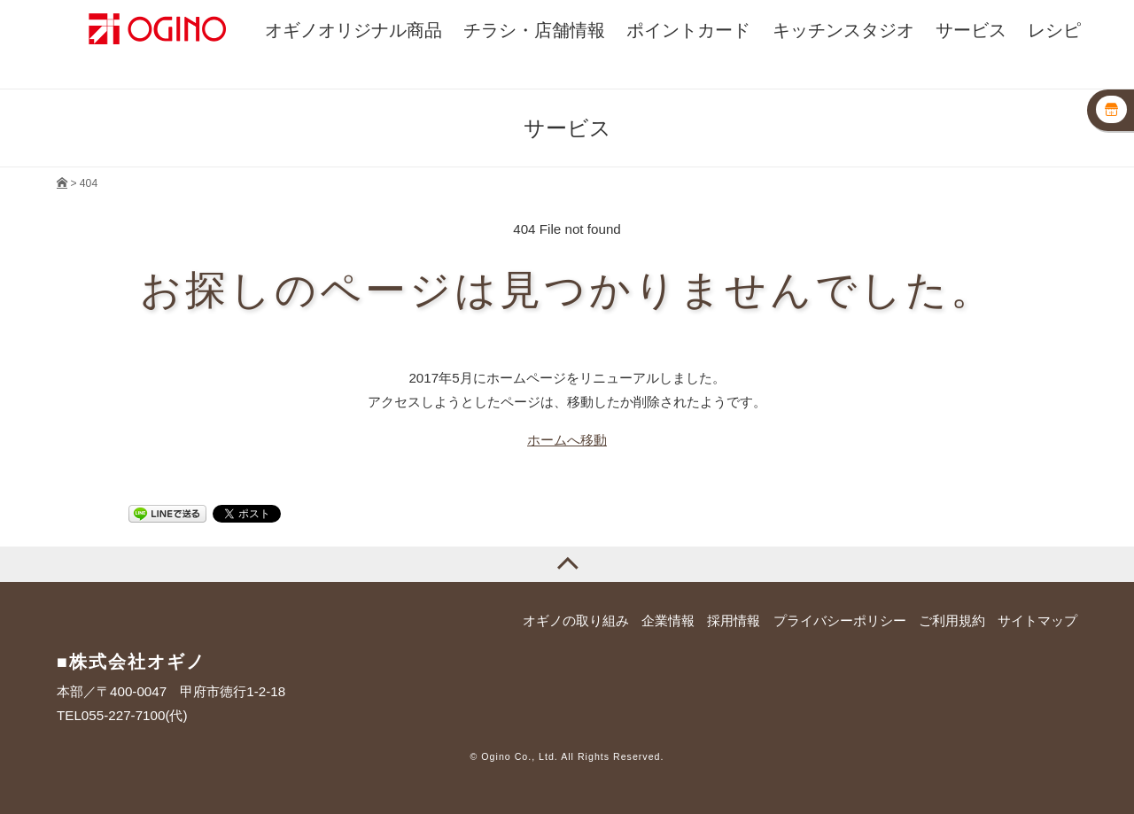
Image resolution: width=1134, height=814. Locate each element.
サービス (971, 29)
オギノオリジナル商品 (353, 29)
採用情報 (733, 620)
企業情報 (668, 620)
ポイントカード (688, 29)
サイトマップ (1037, 620)
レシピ (1054, 29)
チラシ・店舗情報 (534, 29)
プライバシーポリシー (839, 620)
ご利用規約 (952, 620)
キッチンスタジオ (843, 29)
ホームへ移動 (567, 439)
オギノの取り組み (576, 620)
